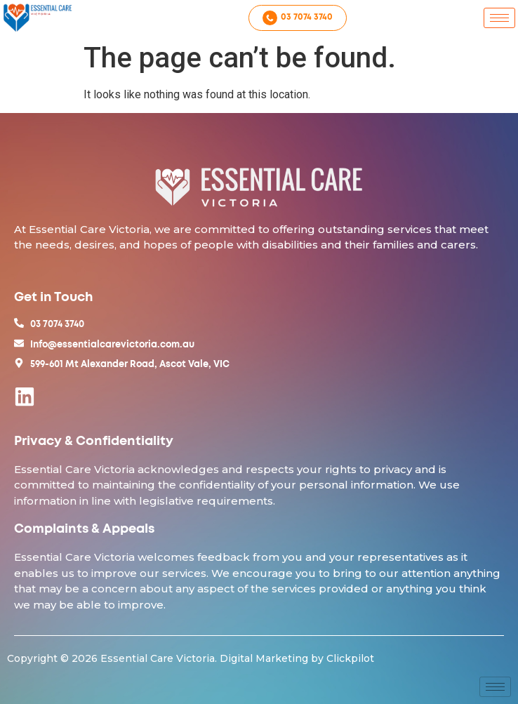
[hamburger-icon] (499, 18)
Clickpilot (350, 658)
